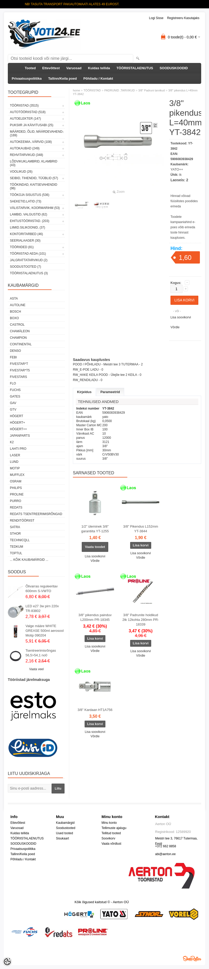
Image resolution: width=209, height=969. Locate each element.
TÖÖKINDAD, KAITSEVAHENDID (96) (33, 186)
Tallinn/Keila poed (62, 78)
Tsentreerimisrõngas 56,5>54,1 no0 (41, 653)
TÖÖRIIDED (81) (22, 247)
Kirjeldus (84, 392)
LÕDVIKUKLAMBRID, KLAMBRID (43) (33, 163)
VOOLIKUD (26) (21, 171)
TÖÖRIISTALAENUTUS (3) (29, 273)
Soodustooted (65, 828)
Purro (15, 501)
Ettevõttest (51, 68)
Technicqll (20, 540)
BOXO (14, 318)
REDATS (16, 507)
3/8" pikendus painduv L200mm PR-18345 (95, 617)
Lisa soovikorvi (180, 317)
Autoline (18, 305)
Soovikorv (108, 838)
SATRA (15, 527)
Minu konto (109, 823)
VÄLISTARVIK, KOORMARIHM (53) (35, 208)
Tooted (30, 68)
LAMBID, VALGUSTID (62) (28, 214)
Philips (16, 488)
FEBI (13, 357)
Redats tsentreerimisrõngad (36, 514)
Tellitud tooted (111, 833)
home (76, 90)
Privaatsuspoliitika (27, 78)
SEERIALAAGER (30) (25, 240)
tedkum (16, 546)
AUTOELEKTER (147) (25, 118)
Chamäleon (20, 331)
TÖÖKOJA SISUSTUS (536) (29, 195)
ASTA (14, 298)
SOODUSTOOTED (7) (25, 266)
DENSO (15, 351)
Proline (17, 494)
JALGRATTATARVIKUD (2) (28, 260)
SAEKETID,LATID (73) (25, 201)
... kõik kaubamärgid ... (29, 560)
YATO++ (176, 169)
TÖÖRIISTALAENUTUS (135, 68)
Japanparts (20, 435)
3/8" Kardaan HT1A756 (95, 710)
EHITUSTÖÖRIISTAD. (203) (29, 221)
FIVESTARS (18, 377)
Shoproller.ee (192, 958)
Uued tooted (64, 833)
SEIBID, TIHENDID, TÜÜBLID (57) (34, 178)
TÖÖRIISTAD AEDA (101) (28, 253)
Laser (15, 455)
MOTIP (15, 468)
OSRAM (15, 481)
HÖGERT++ (18, 429)
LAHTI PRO (18, 449)
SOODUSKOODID (174, 68)
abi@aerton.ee (165, 854)
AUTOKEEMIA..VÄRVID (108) (31, 142)
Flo (13, 383)
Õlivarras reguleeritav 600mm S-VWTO (42, 588)
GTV (13, 409)
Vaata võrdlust (111, 843)
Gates (15, 396)
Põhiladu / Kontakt (98, 78)
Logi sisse (156, 18)
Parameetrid (110, 392)
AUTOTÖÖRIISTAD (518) (28, 112)
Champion (18, 338)
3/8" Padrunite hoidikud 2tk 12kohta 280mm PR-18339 (140, 619)
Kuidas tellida (99, 68)
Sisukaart (62, 838)
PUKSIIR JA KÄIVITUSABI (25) (31, 125)
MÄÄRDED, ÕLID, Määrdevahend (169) (36, 133)
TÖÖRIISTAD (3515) (24, 105)
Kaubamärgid (65, 823)
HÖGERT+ (17, 422)
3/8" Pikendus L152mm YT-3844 (140, 528)
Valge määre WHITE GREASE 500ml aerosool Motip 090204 (45, 630)
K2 (12, 442)
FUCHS (15, 390)
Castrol (17, 324)
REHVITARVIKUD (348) (26, 155)
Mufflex (17, 475)
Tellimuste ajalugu (114, 828)
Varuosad (74, 68)
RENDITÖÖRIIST (22, 520)
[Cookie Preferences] (7, 961)
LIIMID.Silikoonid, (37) (27, 227)
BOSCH (15, 311)
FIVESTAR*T (19, 364)
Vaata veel (36, 669)
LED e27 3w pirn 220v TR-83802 (42, 608)
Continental (21, 344)
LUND (14, 462)
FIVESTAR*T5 (20, 370)
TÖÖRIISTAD (92, 90)
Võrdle (175, 327)
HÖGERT (16, 416)
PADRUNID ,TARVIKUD (119, 90)
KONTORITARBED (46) (26, 234)
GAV (13, 403)
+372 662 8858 (165, 846)
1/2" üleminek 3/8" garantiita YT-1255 (95, 528)
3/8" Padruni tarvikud (151, 90)
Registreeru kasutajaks (183, 18)
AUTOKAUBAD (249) (25, 148)
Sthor (15, 533)
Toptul (16, 553)
